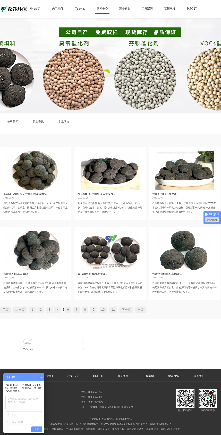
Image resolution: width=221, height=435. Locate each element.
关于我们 (57, 8)
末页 (141, 309)
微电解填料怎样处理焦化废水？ (97, 194)
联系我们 (192, 8)
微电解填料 (58, 429)
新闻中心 (102, 8)
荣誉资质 (124, 8)
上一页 (20, 309)
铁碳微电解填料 (74, 429)
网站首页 (35, 8)
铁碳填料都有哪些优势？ (93, 273)
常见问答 (63, 121)
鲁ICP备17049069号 (161, 424)
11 (113, 309)
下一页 (126, 309)
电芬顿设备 (118, 429)
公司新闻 (12, 121)
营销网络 (169, 8)
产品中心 (79, 8)
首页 (6, 309)
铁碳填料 (90, 429)
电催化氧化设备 (135, 429)
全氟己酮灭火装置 (170, 429)
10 (103, 309)
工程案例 (147, 8)
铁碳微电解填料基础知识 (167, 273)
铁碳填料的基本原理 (15, 273)
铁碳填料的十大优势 (164, 194)
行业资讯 (38, 121)
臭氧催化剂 (152, 429)
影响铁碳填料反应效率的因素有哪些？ (26, 194)
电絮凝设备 (104, 429)
